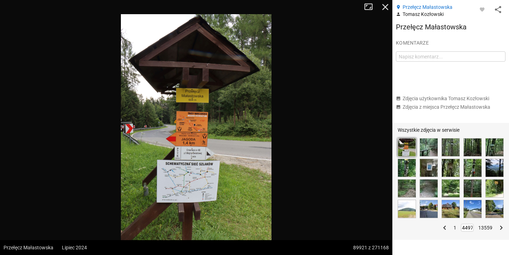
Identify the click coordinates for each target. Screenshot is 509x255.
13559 (485, 228)
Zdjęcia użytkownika (442, 98)
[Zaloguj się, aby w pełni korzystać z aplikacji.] (482, 9)
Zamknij (385, 7)
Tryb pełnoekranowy (371, 7)
